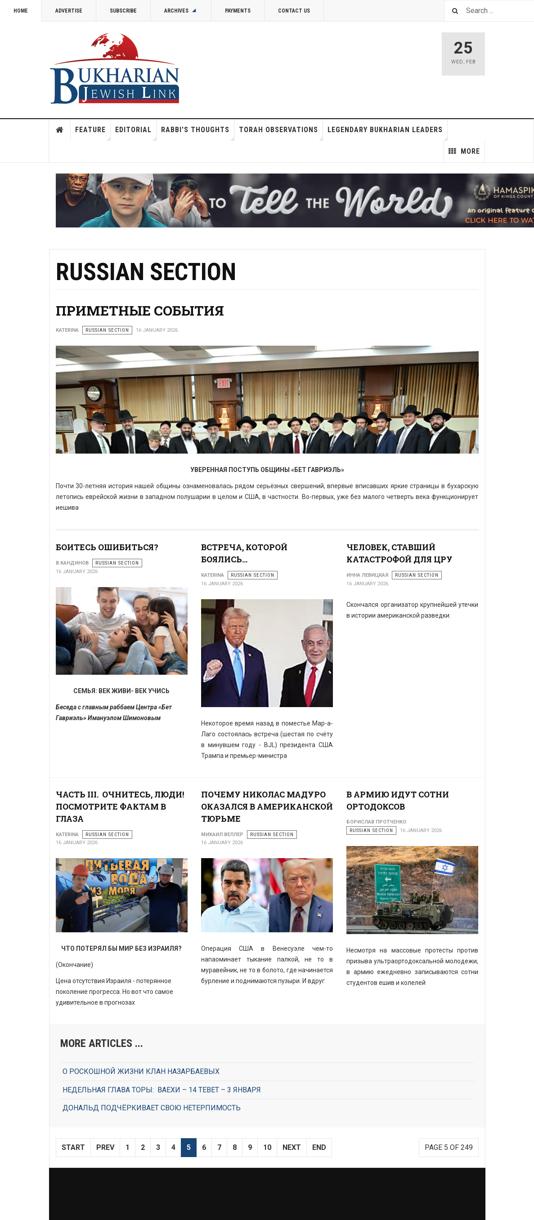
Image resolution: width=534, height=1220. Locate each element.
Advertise (68, 11)
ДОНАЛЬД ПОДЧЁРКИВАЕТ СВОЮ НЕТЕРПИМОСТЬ (152, 1108)
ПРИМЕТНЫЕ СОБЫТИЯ (140, 310)
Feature (93, 133)
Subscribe (123, 11)
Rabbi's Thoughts (197, 133)
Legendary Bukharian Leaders (388, 133)
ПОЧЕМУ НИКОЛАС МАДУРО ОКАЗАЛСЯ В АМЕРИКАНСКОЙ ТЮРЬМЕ (267, 806)
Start (73, 1147)
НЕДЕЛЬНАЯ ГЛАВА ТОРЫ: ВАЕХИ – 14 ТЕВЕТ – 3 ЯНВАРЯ (162, 1090)
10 (267, 1147)
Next (292, 1147)
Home (20, 11)
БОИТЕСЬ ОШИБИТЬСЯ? (107, 547)
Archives (180, 11)
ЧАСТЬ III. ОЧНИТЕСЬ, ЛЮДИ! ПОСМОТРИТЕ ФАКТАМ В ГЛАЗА (120, 806)
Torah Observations (281, 133)
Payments (238, 11)
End (319, 1147)
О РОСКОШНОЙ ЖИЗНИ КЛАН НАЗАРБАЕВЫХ (141, 1071)
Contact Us (294, 11)
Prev (105, 1147)
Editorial (136, 133)
